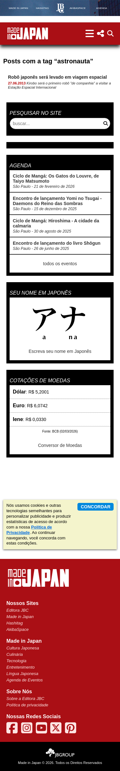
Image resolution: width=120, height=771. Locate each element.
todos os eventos (60, 263)
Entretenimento (20, 667)
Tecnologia (16, 660)
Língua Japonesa (22, 673)
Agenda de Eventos (24, 680)
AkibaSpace (17, 629)
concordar (95, 506)
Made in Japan (20, 616)
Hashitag (14, 623)
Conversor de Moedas (60, 445)
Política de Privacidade (29, 530)
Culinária (14, 654)
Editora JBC (17, 610)
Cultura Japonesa (22, 648)
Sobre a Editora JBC (25, 698)
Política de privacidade (27, 705)
